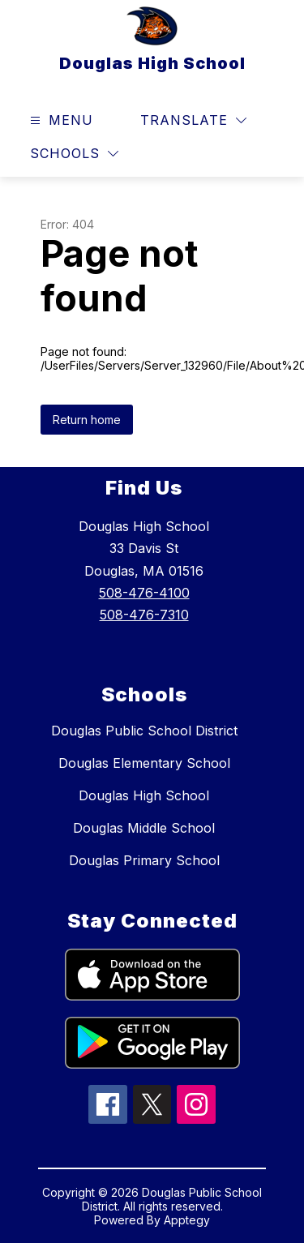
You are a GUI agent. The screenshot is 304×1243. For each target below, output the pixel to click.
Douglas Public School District (144, 730)
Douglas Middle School (144, 828)
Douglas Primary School (144, 860)
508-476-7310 (144, 614)
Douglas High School (144, 795)
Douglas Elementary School (144, 763)
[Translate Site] (193, 120)
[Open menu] (59, 120)
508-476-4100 (144, 593)
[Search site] (268, 121)
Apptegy (187, 1220)
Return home (87, 419)
